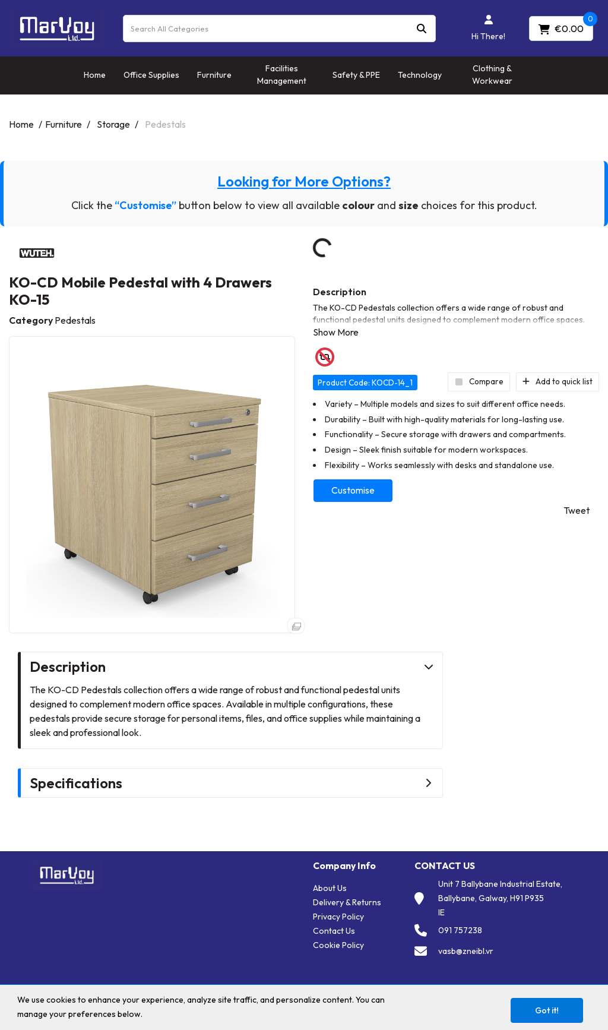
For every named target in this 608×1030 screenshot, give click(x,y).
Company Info (344, 865)
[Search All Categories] (279, 28)
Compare (479, 381)
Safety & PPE (356, 74)
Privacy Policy (338, 916)
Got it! (547, 1010)
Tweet (576, 510)
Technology (420, 74)
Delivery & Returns (347, 902)
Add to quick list (557, 381)
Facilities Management (281, 74)
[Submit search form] (421, 28)
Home (95, 74)
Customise (353, 490)
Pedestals (165, 124)
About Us (330, 888)
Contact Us (334, 930)
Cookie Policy (338, 945)
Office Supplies (151, 74)
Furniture (214, 74)
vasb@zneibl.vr (465, 951)
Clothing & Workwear (492, 74)
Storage (113, 124)
